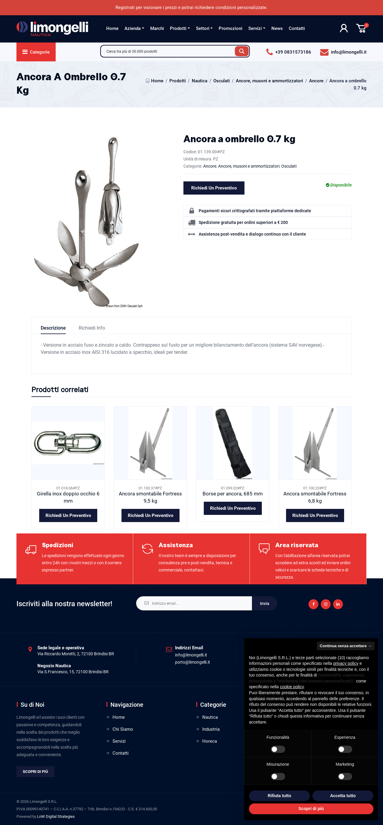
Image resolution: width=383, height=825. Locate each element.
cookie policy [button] (292, 686)
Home (112, 28)
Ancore (316, 81)
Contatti (297, 28)
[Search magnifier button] (242, 51)
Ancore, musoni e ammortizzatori (269, 81)
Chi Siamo (123, 729)
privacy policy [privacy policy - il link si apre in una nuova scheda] (345, 663)
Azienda (132, 28)
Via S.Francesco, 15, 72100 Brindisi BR (73, 671)
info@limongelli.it (191, 655)
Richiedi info (92, 328)
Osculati (221, 81)
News (277, 28)
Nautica (199, 81)
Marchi (157, 28)
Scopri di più (35, 771)
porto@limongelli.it (192, 662)
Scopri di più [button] (311, 808)
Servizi (255, 28)
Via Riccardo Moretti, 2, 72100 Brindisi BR (75, 653)
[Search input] (169, 51)
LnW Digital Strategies (56, 816)
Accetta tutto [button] (343, 795)
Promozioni (230, 28)
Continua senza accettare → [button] (346, 646)
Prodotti (178, 28)
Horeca (209, 741)
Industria (211, 729)
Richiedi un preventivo (214, 188)
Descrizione (53, 328)
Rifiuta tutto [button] (279, 795)
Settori (202, 28)
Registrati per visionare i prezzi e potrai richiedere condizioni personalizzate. (191, 7)
